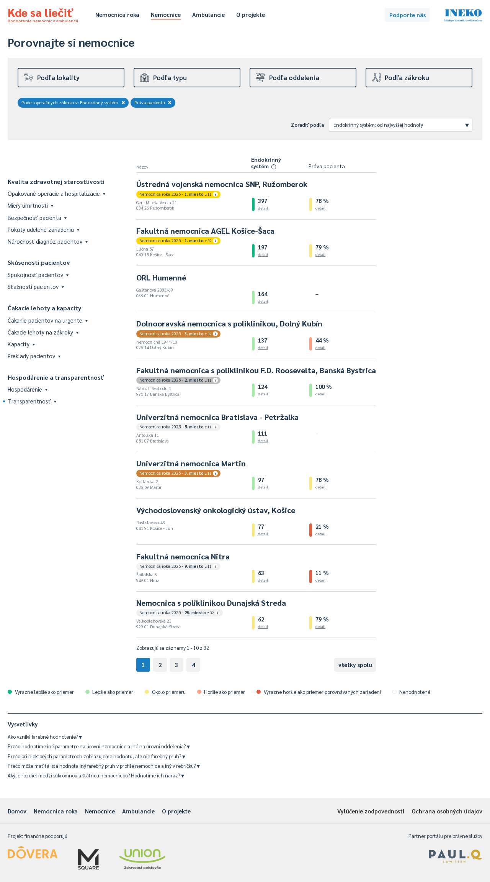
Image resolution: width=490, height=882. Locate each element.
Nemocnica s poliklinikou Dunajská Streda (211, 603)
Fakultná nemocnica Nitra (183, 556)
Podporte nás (407, 14)
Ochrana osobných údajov (447, 811)
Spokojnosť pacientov (38, 274)
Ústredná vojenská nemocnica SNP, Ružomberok (221, 184)
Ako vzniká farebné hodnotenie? (45, 736)
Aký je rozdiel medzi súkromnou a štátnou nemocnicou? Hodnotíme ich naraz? (96, 775)
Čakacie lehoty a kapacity (44, 308)
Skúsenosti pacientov (39, 262)
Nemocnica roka (117, 14)
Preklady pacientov (34, 355)
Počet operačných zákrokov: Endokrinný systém (73, 102)
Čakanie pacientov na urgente (48, 320)
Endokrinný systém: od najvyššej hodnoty (401, 125)
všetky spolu (355, 664)
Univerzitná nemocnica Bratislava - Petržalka (217, 417)
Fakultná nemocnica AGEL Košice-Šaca (205, 231)
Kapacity (21, 344)
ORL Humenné (161, 277)
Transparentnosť (32, 401)
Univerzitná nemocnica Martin (191, 463)
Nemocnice (166, 14)
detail (263, 207)
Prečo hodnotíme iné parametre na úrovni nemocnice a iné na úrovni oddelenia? (99, 746)
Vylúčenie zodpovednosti (370, 811)
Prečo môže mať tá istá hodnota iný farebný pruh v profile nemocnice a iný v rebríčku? (104, 765)
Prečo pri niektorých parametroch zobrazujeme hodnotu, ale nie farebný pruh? (96, 756)
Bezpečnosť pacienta (37, 217)
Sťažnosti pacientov (36, 286)
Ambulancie (208, 14)
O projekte (250, 14)
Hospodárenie (27, 389)
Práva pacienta (153, 102)
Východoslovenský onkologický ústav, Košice (215, 510)
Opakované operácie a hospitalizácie (56, 193)
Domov (17, 811)
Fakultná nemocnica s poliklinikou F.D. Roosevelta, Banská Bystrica (256, 370)
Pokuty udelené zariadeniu (43, 229)
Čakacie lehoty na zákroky (43, 332)
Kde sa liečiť (43, 14)
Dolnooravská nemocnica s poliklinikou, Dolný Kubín (229, 323)
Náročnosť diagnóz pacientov (48, 241)
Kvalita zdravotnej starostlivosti (56, 181)
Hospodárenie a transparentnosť (56, 377)
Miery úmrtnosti (30, 205)
